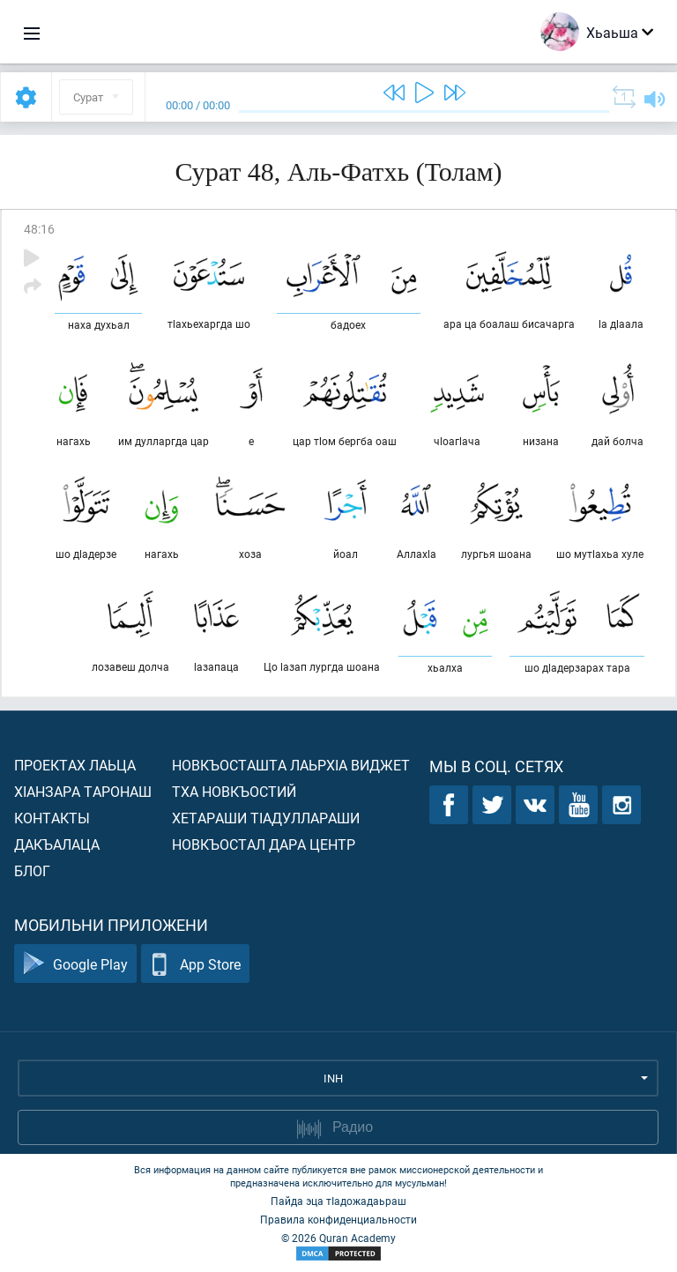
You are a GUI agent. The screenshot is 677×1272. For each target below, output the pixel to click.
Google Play (75, 964)
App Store (195, 964)
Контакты (52, 817)
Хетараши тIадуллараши (266, 817)
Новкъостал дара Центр (263, 844)
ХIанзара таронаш (83, 791)
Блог (32, 870)
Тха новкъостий (234, 791)
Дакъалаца (57, 844)
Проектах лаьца (75, 764)
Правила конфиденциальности (338, 1219)
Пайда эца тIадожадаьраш (338, 1201)
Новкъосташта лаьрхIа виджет (291, 764)
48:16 (39, 228)
